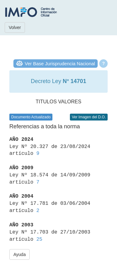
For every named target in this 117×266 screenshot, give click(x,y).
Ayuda (19, 254)
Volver (15, 27)
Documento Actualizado (31, 117)
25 (39, 239)
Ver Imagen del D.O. (89, 117)
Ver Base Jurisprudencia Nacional (60, 63)
